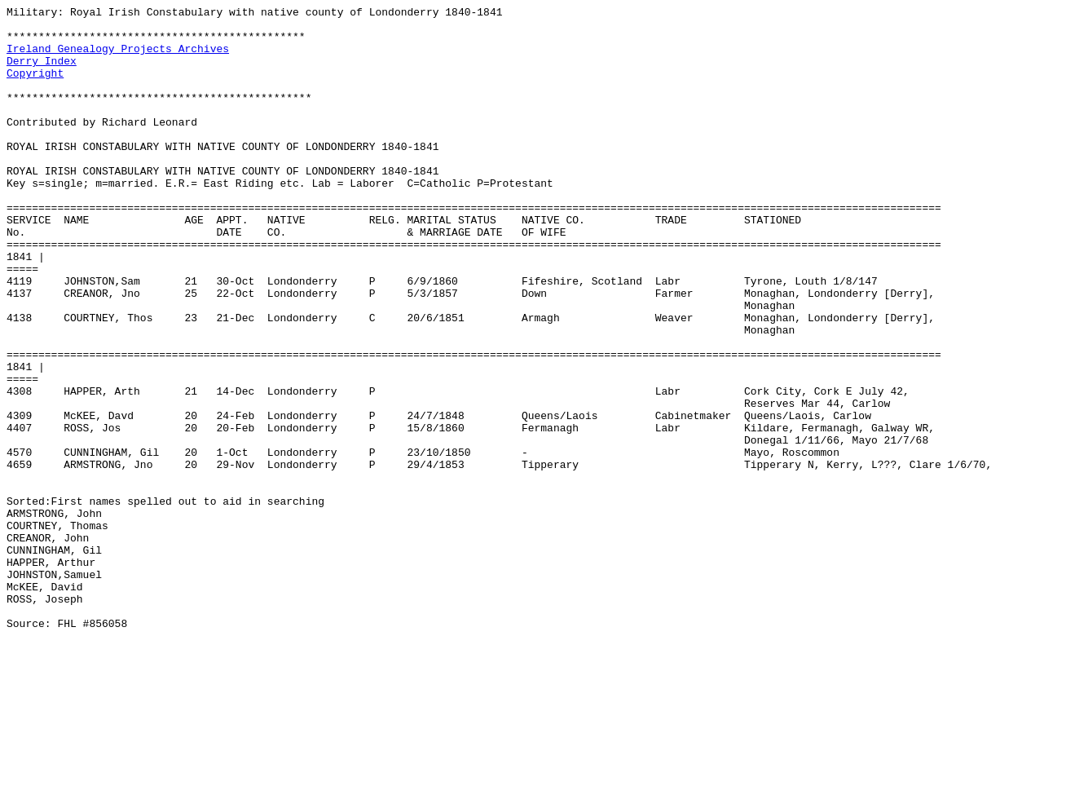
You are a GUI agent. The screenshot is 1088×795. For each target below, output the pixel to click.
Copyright (35, 87)
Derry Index (42, 72)
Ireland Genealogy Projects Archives (118, 58)
